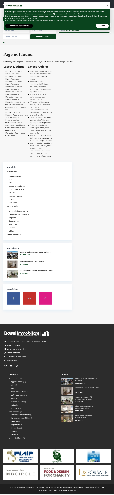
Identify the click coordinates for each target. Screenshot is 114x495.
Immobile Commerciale (18, 211)
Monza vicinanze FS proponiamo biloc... (22, 280)
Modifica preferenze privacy (67, 491)
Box (10, 183)
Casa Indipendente (17, 186)
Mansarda (13, 203)
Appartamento (15, 176)
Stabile (12, 230)
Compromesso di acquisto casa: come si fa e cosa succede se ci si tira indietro (40, 153)
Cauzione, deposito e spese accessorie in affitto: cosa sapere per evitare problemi (40, 120)
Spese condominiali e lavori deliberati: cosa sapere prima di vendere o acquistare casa (41, 138)
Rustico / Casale (15, 196)
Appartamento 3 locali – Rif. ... (23, 269)
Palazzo (12, 193)
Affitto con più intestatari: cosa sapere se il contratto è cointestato (41, 104)
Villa (10, 179)
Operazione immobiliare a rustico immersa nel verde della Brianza (15, 127)
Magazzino (13, 227)
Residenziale (12, 171)
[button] (107, 5)
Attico (11, 199)
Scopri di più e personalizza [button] (19, 26)
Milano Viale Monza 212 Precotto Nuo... (85, 417)
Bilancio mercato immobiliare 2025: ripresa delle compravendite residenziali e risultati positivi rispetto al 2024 (41, 87)
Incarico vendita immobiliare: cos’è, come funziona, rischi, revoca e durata (41, 145)
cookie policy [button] (76, 14)
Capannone (14, 223)
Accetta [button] (102, 26)
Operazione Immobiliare (20, 418)
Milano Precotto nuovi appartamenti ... (84, 408)
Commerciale (12, 206)
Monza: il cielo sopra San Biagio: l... (22, 258)
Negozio (12, 220)
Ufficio (11, 233)
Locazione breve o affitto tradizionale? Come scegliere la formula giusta (41, 112)
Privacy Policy (52, 491)
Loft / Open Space (16, 189)
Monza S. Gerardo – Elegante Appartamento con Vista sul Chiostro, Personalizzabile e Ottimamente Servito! (16, 117)
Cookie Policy (42, 491)
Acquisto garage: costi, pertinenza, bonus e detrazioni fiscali (38, 97)
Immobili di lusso (14, 237)
